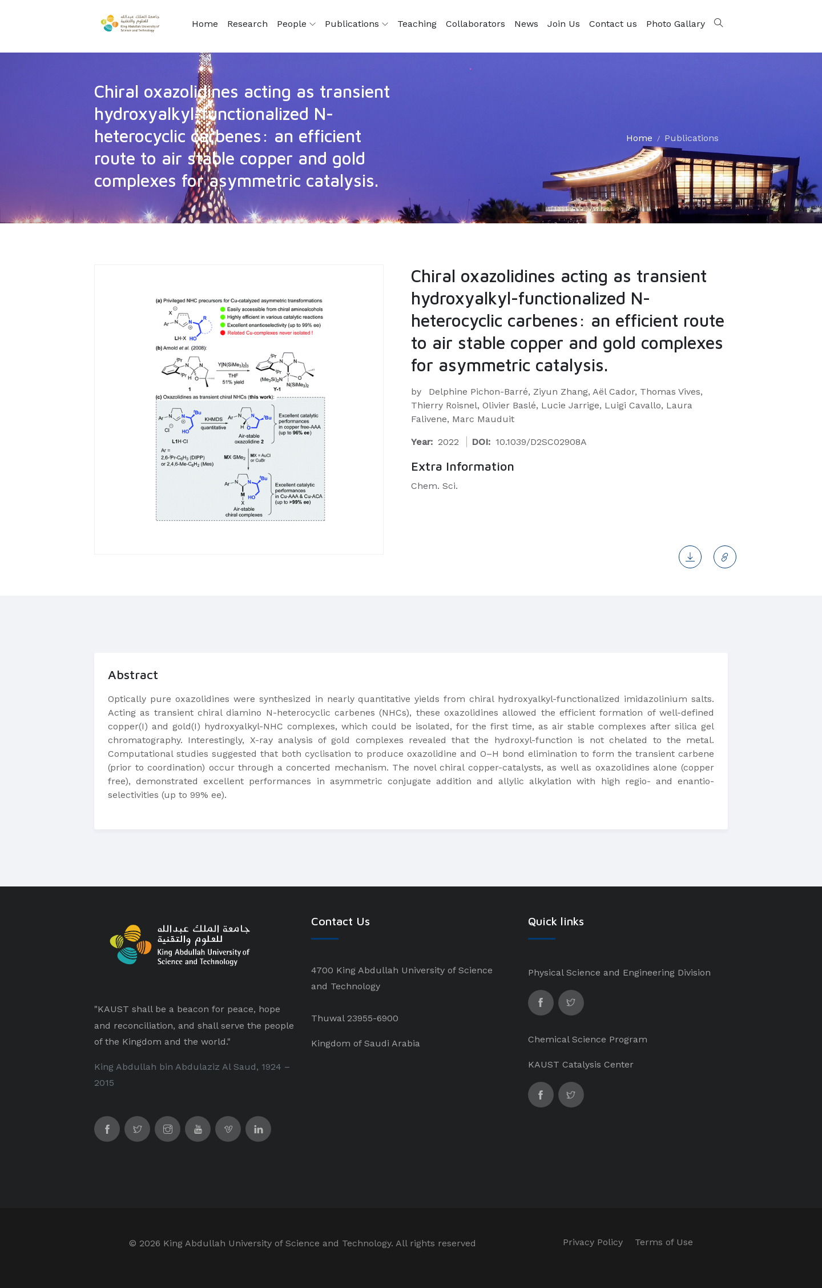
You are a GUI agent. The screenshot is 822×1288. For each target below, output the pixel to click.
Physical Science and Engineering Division (619, 972)
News (526, 23)
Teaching (417, 23)
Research (247, 23)
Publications (356, 24)
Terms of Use (664, 1242)
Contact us (613, 23)
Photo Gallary (675, 23)
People (296, 24)
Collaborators (475, 23)
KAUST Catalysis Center (581, 1064)
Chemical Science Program (587, 1039)
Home (205, 23)
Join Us (563, 23)
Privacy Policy (593, 1242)
